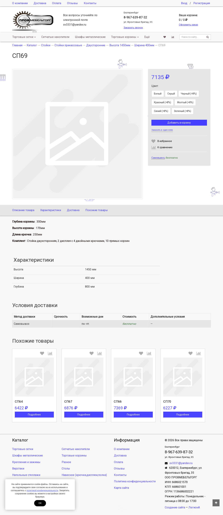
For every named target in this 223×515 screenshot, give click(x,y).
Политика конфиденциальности (135, 481)
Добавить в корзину (179, 122)
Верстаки (18, 468)
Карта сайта (121, 487)
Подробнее (34, 414)
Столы (66, 468)
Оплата (56, 3)
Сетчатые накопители (55, 37)
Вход (184, 3)
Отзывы (72, 3)
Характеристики (50, 210)
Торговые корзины (125, 37)
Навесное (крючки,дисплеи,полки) (84, 475)
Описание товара (23, 210)
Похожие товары (96, 210)
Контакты (90, 3)
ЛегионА (194, 507)
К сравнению (164, 147)
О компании (20, 3)
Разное (66, 462)
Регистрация (201, 3)
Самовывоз (158, 157)
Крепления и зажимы (26, 462)
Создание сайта (175, 507)
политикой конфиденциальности (42, 490)
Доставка (40, 3)
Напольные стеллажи (26, 475)
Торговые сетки (24, 37)
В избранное (164, 141)
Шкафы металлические (90, 37)
